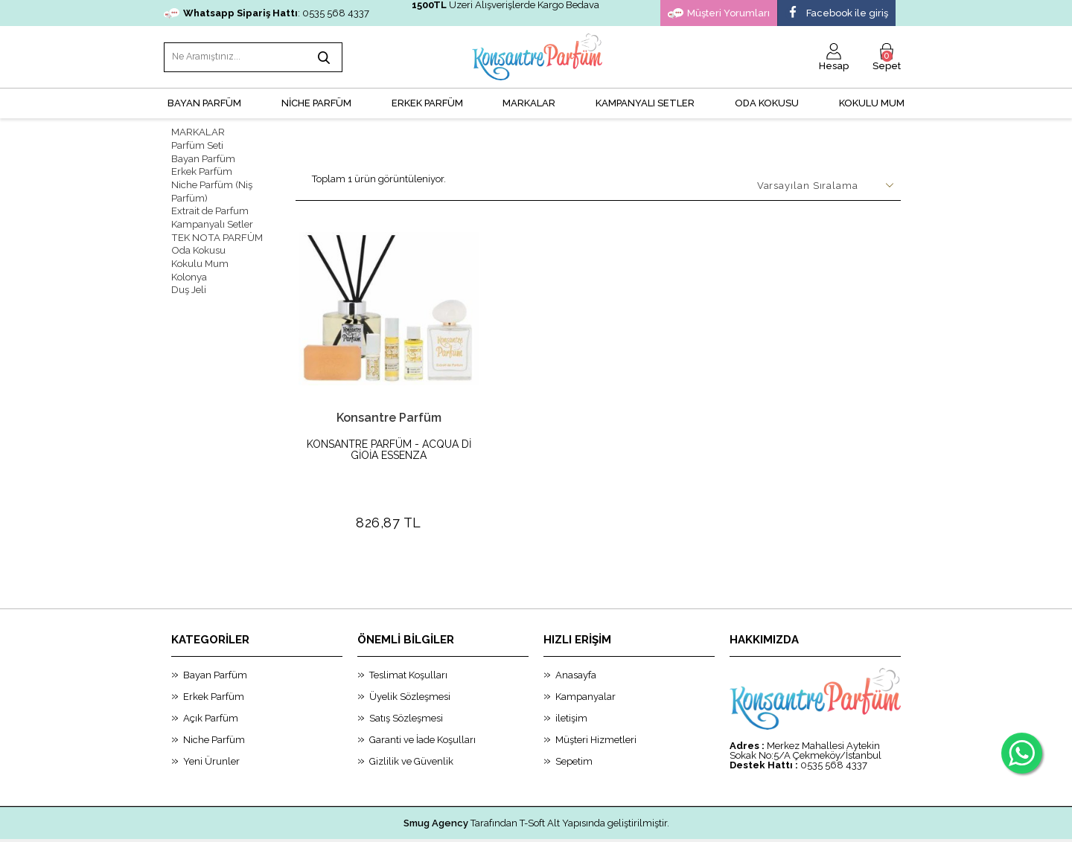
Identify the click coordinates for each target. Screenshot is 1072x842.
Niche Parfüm (214, 705)
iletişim (571, 684)
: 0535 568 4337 (266, 13)
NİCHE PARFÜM (316, 100)
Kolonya (189, 268)
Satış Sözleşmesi (406, 684)
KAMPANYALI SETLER (645, 100)
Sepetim (574, 727)
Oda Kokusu (767, 100)
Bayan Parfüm (203, 155)
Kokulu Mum (871, 100)
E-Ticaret (495, 823)
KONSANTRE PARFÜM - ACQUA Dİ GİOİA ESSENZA (389, 448)
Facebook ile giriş (836, 13)
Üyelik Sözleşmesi (409, 662)
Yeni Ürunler (211, 727)
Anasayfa (575, 640)
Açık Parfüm (210, 684)
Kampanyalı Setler (212, 218)
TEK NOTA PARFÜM (215, 231)
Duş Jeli (188, 281)
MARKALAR (528, 100)
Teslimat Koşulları (408, 640)
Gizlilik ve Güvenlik (411, 727)
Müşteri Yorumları (719, 13)
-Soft (460, 823)
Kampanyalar (585, 662)
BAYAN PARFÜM (204, 100)
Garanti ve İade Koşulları (422, 705)
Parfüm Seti (197, 142)
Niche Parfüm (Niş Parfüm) (211, 187)
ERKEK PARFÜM (427, 100)
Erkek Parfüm (201, 167)
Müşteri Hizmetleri (595, 705)
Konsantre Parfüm (388, 415)
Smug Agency (435, 788)
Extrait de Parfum (210, 205)
